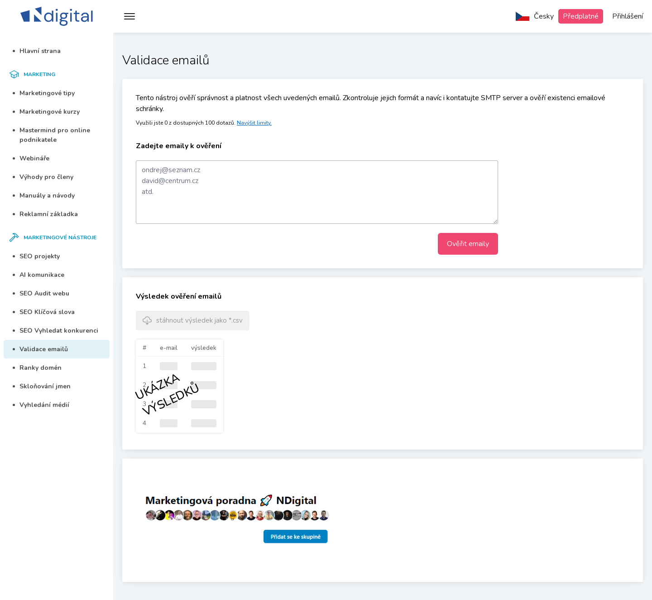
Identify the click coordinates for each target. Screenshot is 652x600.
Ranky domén (37, 367)
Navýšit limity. (254, 122)
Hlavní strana (37, 51)
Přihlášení (627, 16)
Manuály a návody (44, 195)
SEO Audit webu (41, 293)
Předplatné (581, 16)
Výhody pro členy (43, 177)
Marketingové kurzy (46, 111)
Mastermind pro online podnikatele (51, 135)
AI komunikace (38, 275)
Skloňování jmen (42, 386)
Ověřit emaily (468, 244)
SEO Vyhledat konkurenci (55, 330)
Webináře (31, 158)
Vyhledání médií (41, 405)
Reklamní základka (45, 214)
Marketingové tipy (44, 93)
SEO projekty (36, 256)
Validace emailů (40, 349)
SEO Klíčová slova (44, 312)
